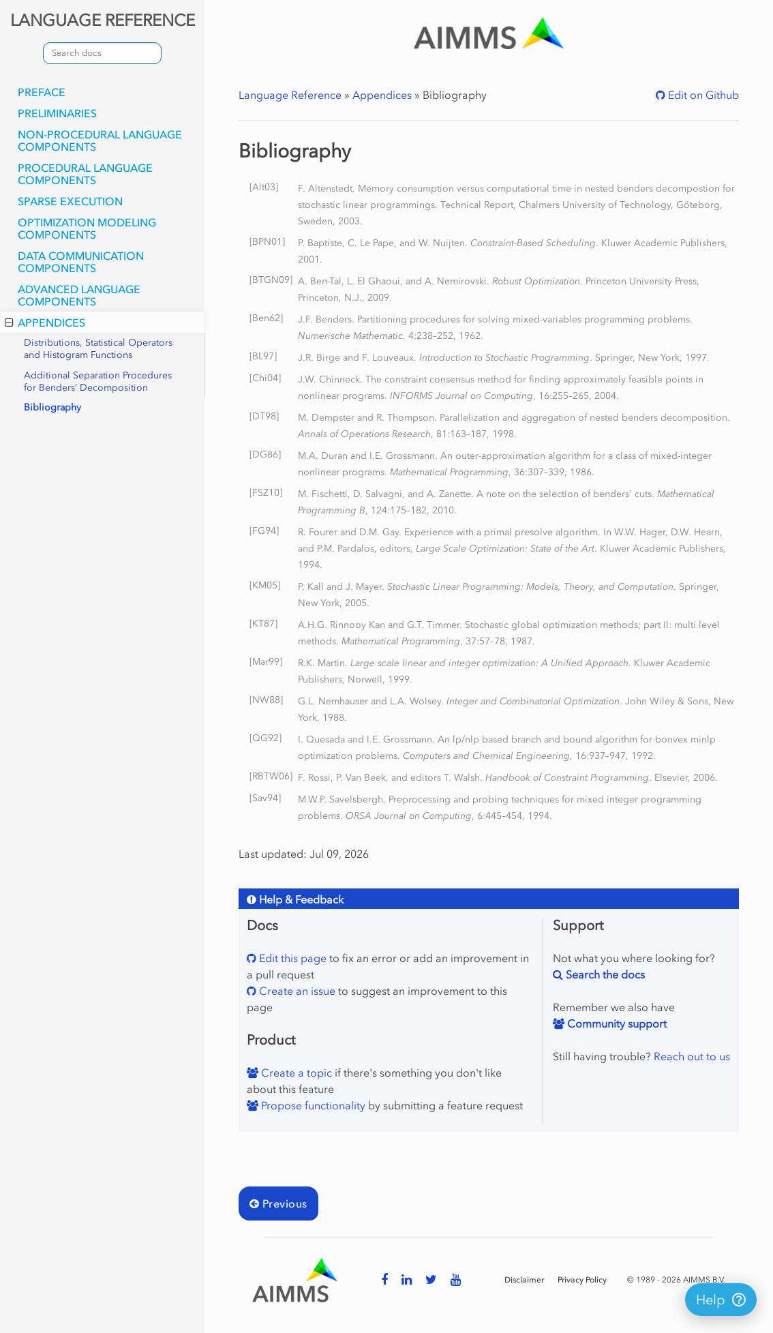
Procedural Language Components (85, 174)
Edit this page (291, 958)
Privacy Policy (582, 1280)
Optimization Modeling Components (87, 228)
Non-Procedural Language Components (100, 140)
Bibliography (52, 407)
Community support (615, 1023)
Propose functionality (311, 1105)
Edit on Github (702, 94)
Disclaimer (524, 1280)
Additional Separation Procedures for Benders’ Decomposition (98, 381)
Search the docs (604, 974)
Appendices (45, 322)
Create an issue (295, 990)
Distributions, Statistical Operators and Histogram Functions (98, 349)
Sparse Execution (70, 201)
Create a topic (295, 1072)
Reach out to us (692, 1056)
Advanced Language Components (79, 295)
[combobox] (102, 53)
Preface (41, 92)
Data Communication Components (81, 262)
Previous (278, 1203)
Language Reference (290, 95)
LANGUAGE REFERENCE (102, 20)
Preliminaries (57, 113)
